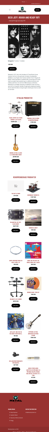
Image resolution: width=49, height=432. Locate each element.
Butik (37, 10)
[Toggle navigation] (10, 9)
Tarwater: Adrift (33, 228)
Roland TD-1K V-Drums (16, 299)
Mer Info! (12, 68)
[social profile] (26, 2)
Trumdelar (22, 61)
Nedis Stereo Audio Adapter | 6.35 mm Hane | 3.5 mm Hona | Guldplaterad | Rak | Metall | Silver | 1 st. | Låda (33, 371)
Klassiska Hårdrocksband (16, 418)
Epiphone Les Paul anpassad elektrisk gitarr (33, 333)
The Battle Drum (15, 193)
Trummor (16, 61)
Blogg (11, 420)
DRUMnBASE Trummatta (33, 195)
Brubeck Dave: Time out (33, 292)
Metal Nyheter (14, 412)
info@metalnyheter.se (35, 3)
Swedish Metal (13, 415)
